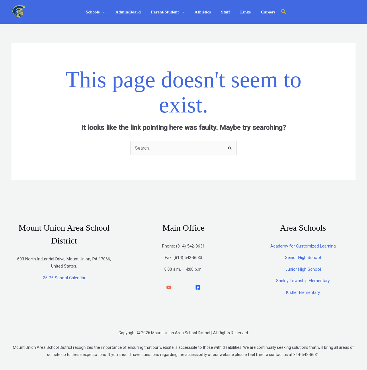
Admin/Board (131, 12)
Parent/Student (169, 12)
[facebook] (198, 288)
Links (242, 12)
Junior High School (303, 269)
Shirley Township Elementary (303, 281)
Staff (223, 12)
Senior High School (303, 257)
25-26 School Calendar (63, 277)
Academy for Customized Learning (303, 246)
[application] (107, 12)
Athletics (203, 12)
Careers (263, 12)
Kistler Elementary (303, 292)
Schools (100, 12)
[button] (277, 12)
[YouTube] (169, 288)
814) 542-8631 (191, 246)
